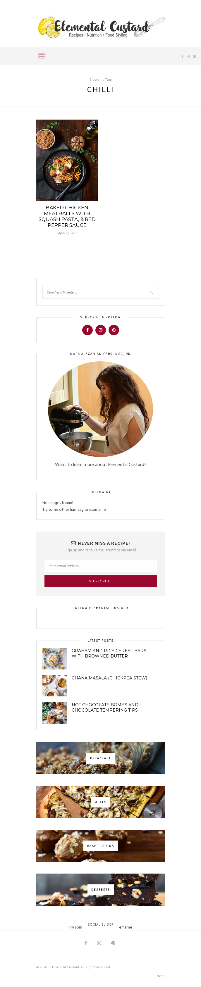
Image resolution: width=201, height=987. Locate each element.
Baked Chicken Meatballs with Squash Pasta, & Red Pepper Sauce (67, 216)
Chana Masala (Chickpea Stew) (109, 678)
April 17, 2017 (67, 233)
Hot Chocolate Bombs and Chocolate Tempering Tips (105, 707)
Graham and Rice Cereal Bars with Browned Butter (109, 653)
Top (161, 976)
